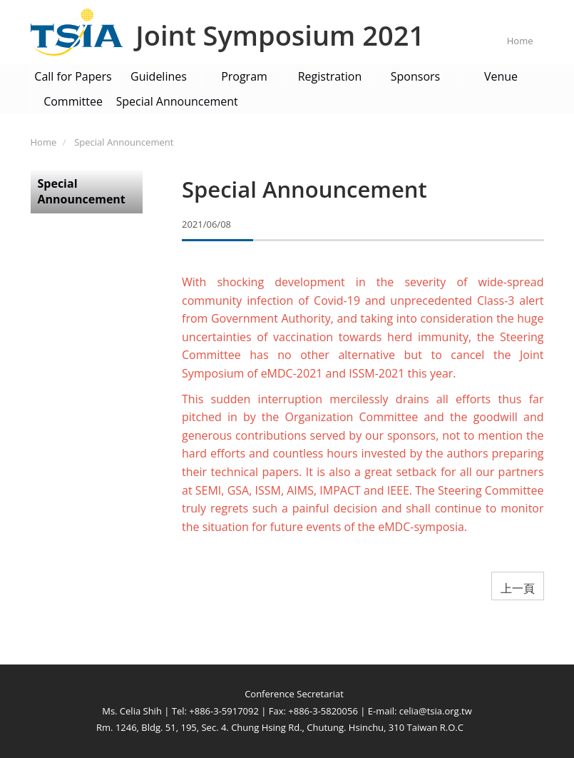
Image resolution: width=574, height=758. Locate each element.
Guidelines (158, 76)
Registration (330, 76)
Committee (73, 101)
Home (520, 40)
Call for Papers (72, 76)
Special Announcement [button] (81, 191)
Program (244, 76)
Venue (501, 76)
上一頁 (518, 588)
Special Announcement (177, 101)
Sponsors (415, 76)
